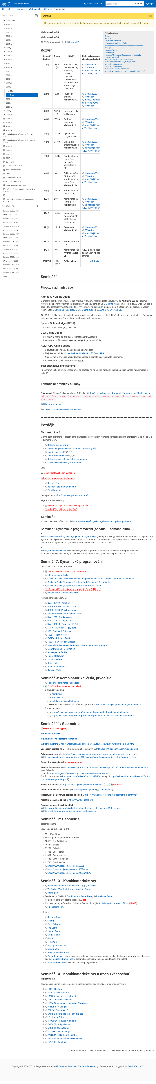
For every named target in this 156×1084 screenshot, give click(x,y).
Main (11, 91)
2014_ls (7, 44)
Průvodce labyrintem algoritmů (73, 495)
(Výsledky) (90, 67)
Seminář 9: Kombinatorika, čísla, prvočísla (120, 62)
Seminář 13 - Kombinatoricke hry (117, 69)
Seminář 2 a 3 (111, 50)
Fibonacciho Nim (56, 907)
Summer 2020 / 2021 (11, 249)
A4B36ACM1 (9, 20)
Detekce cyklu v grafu (58, 445)
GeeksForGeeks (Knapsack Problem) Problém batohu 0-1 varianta (79, 582)
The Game (52, 927)
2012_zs (7, 32)
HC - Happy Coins (56, 1017)
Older (5, 276)
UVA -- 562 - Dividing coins (60, 617)
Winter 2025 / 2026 (10, 215)
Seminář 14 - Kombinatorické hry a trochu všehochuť (124, 71)
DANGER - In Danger (57, 1006)
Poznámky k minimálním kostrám (59, 478)
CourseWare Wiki (15, 4)
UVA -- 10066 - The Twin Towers (63, 606)
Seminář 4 (110, 53)
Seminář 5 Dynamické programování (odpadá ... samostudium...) (124, 56)
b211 (10, 9)
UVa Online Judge (86, 310)
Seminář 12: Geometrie (113, 67)
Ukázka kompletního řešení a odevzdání (62, 409)
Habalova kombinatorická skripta (63, 683)
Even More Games (104, 896)
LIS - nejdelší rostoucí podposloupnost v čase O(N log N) (74, 589)
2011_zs (7, 24)
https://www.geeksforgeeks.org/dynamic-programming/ (70, 536)
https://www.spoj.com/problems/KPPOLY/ (68, 869)
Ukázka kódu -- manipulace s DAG (63, 592)
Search (138, 3)
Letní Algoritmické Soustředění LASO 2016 (18, 135)
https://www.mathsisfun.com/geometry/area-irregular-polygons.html (98, 754)
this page (144, 23)
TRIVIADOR (53, 942)
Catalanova (57, 701)
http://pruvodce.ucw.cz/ (54, 550)
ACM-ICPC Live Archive (110, 310)
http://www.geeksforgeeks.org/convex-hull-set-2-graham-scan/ (79, 773)
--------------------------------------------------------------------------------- (124, 45)
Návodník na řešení (52, 404)
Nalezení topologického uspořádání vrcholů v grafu (72, 448)
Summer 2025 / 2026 (11, 211)
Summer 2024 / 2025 (11, 219)
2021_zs (7, 111)
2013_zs (7, 40)
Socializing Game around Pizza (113, 903)
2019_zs (48, 9)
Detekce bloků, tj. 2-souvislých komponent (68, 459)
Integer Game (54, 931)
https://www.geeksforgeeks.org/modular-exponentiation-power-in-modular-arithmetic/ (93, 715)
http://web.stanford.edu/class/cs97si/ (80, 776)
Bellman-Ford (54, 483)
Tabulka (95, 261)
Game (50, 938)
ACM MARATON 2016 (13, 178)
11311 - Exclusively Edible (60, 999)
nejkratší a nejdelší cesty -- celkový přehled (68, 505)
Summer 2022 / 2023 (11, 234)
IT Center (60, 1066)
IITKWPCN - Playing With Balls (62, 1021)
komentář (117, 784)
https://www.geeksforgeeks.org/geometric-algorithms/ (111, 794)
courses (21, 9)
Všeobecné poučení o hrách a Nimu (64, 885)
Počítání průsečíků (52, 733)
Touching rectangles (72, 762)
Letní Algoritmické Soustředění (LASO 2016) (19, 141)
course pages (109, 23)
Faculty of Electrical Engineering (83, 1066)
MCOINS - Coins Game (58, 1028)
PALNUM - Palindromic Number (62, 1035)
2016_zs (7, 63)
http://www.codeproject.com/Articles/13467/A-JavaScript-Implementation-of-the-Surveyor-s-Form (90, 757)
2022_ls (7, 115)
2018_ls (7, 75)
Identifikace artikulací (58, 455)
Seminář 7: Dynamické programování (119, 59)
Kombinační (57, 694)
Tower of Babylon (56, 656)
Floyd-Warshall (54, 490)
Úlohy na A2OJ (92, 64)
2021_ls (7, 107)
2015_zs (7, 56)
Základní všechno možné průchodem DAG (67, 571)
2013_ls (7, 36)
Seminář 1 (108, 38)
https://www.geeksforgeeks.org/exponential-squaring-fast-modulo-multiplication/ (90, 712)
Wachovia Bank (55, 659)
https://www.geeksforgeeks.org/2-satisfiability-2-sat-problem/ (101, 521)
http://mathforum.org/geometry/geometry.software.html (70, 811)
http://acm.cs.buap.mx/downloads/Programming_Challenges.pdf (120, 393)
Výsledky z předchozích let (14, 185)
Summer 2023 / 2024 (11, 226)
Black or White (54, 670)
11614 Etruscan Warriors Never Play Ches (67, 1003)
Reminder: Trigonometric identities (60, 738)
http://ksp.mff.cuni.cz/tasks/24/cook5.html (117, 749)
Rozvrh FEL (74, 42)
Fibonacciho (58, 697)
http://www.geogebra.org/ (81, 800)
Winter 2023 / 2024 (10, 230)
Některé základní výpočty (55, 728)
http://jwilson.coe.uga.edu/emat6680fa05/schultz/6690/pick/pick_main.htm (97, 744)
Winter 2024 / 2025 (10, 222)
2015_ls (7, 52)
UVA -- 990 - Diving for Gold (60, 620)
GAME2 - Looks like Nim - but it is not (65, 1014)
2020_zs (7, 103)
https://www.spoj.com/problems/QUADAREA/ (69, 873)
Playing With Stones (57, 945)
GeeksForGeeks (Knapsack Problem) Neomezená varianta (75, 585)
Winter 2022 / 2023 (10, 238)
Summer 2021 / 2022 (11, 242)
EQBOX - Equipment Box (59, 1010)
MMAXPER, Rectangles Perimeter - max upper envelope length (77, 645)
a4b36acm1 (34, 9)
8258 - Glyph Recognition (84, 789)
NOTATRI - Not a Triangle (59, 1031)
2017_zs (7, 71)
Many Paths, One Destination (61, 649)
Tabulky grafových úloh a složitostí (59, 473)
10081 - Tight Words (57, 634)
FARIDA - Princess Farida (59, 638)
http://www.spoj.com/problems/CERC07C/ (83, 784)
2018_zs (7, 79)
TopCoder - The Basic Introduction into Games (69, 889)
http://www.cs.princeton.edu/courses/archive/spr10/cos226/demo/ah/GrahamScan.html (105, 767)
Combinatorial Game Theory (80, 896)
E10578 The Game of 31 (59, 992)
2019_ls (7, 83)
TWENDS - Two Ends (57, 1042)
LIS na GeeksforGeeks (58, 575)
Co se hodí (8, 162)
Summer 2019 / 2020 (11, 257)
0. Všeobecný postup (12, 166)
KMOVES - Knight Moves (59, 1024)
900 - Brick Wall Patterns (59, 631)
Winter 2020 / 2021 (10, 253)
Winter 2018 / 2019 (10, 269)
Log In (150, 3)
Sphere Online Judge (64, 310)
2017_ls (7, 67)
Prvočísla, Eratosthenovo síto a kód (64, 686)
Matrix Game (54, 935)
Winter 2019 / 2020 (10, 261)
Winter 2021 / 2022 (10, 246)
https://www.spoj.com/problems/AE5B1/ (67, 866)
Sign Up (109, 304)
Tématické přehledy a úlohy (116, 43)
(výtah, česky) (90, 885)
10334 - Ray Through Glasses (61, 642)
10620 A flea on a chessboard (62, 996)
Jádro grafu (53, 892)
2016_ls (7, 59)
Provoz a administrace (114, 41)
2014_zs (7, 48)
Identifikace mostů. (57, 452)
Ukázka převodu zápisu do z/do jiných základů (19, 190)
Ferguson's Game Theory (63, 959)
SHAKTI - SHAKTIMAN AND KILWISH (65, 1038)
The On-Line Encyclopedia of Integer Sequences (118, 704)
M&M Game (53, 949)
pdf (84, 900)
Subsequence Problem (58, 652)
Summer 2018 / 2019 (11, 265)
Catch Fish (53, 663)
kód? (133, 903)
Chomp (51, 920)
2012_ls (7, 28)
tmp (6, 195)
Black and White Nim (57, 962)
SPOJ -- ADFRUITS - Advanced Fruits (65, 613)
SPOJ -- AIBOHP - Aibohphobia (62, 610)
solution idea (105, 789)
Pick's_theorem (50, 744)
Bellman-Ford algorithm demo (62, 486)
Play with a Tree (55, 956)
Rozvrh (12, 95)
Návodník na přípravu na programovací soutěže (19, 200)
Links (6, 174)
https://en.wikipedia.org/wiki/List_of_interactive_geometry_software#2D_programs (82, 808)
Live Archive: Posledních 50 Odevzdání (85, 353)
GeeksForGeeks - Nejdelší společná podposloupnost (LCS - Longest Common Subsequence (91, 578)
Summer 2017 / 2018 (11, 272)
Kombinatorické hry (12, 170)
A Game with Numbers (58, 952)
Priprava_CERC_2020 (12, 181)
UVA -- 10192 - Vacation (59, 603)
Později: (108, 48)
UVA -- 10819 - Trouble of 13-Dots (63, 624)
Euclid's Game (54, 924)
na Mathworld (72, 701)
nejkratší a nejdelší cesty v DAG (62, 509)
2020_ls (7, 99)
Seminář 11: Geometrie (113, 64)
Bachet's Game (55, 917)
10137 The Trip (55, 989)
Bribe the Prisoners (57, 666)
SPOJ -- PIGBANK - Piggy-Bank (62, 627)
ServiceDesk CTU (136, 1066)
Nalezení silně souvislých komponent (65, 462)
